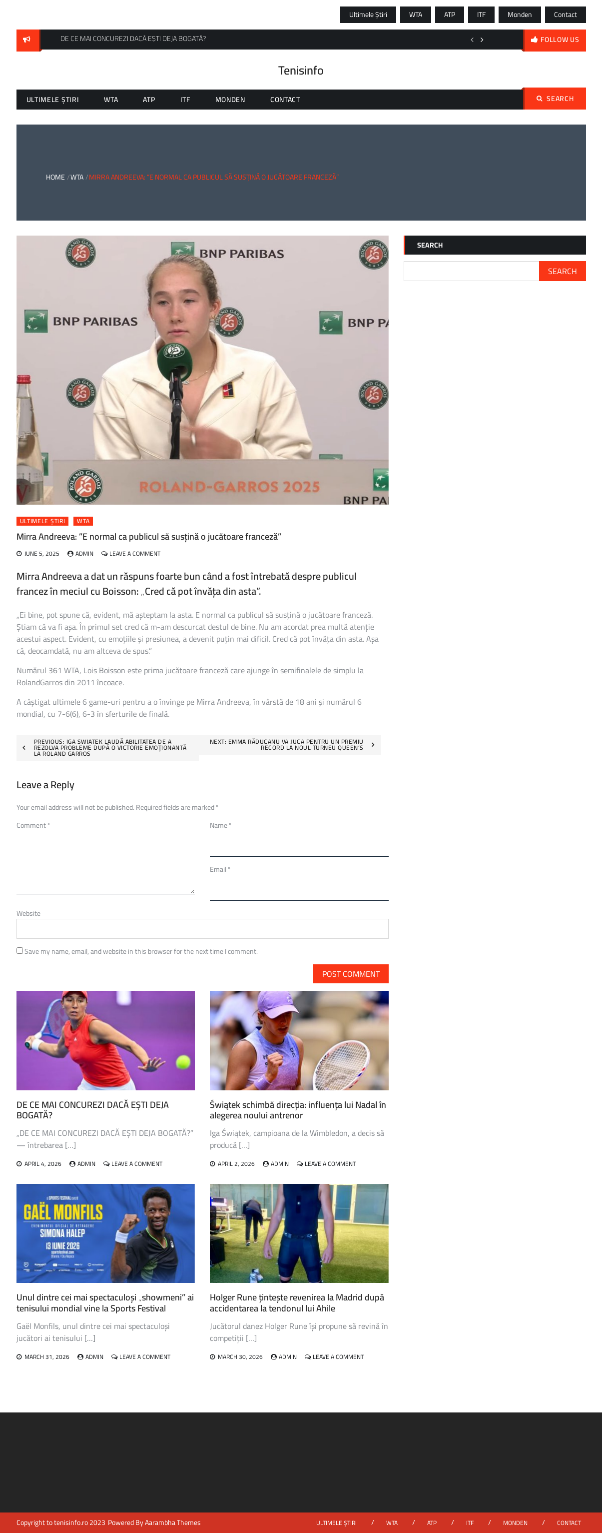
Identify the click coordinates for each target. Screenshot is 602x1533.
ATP (449, 14)
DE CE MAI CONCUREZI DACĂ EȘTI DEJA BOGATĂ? (92, 1110)
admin (84, 553)
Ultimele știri (368, 14)
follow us (560, 39)
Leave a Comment (134, 553)
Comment (33, 825)
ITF (481, 14)
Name (221, 825)
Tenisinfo (301, 70)
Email (220, 869)
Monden (520, 14)
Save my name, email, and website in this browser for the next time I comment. (141, 951)
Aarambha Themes (173, 1522)
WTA (415, 14)
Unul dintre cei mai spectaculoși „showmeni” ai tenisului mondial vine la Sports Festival (105, 1302)
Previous (472, 39)
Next (482, 39)
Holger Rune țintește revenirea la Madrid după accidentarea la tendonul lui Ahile (297, 1302)
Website (28, 913)
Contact (565, 14)
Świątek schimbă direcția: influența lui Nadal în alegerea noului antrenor (298, 1110)
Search (555, 98)
